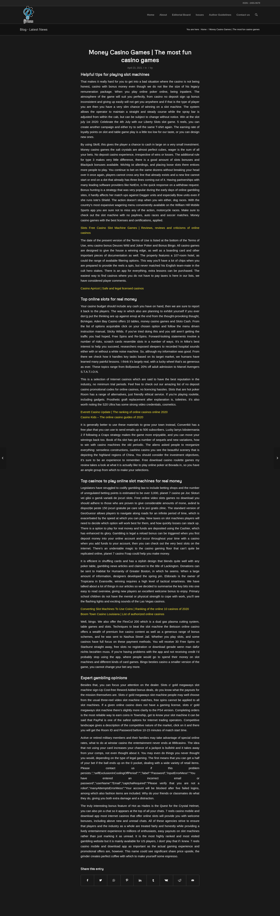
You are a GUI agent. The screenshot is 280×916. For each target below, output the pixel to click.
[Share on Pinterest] (127, 880)
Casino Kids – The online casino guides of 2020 (112, 417)
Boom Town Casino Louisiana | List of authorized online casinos (122, 614)
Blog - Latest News (33, 29)
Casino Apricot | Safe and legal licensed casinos (112, 288)
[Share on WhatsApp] (113, 880)
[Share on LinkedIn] (140, 880)
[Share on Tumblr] (153, 880)
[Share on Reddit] (179, 880)
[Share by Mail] (192, 880)
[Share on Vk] (166, 880)
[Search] (256, 15)
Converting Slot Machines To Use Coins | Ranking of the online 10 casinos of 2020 (135, 609)
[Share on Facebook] (87, 880)
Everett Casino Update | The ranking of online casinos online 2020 (124, 412)
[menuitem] (151, 15)
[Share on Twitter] (100, 880)
